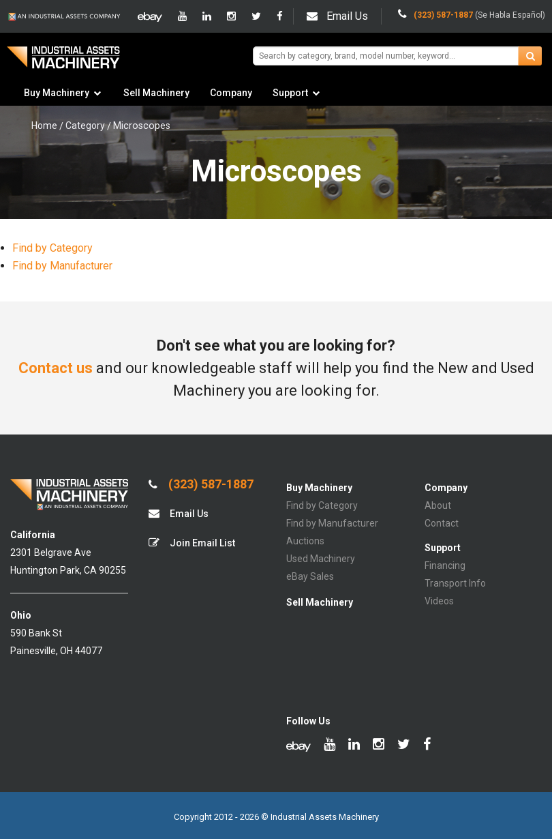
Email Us (337, 16)
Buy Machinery (56, 92)
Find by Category (52, 247)
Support (290, 92)
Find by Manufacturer (62, 265)
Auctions (305, 540)
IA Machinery (63, 62)
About (438, 505)
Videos (439, 600)
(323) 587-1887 (201, 484)
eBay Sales (310, 576)
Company (231, 92)
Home (44, 125)
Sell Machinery (156, 92)
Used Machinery (320, 558)
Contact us (55, 368)
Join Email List (192, 542)
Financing (445, 565)
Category (85, 125)
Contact (442, 523)
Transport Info (455, 583)
